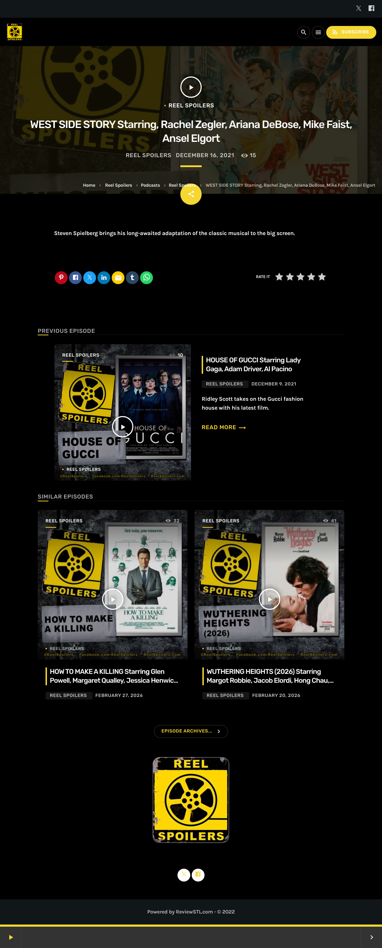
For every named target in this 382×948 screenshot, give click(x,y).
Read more (224, 427)
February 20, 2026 (276, 695)
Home (89, 185)
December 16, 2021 (205, 155)
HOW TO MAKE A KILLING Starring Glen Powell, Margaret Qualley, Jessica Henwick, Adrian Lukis (114, 680)
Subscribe (350, 32)
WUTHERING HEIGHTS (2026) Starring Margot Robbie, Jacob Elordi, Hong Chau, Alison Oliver (268, 680)
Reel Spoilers (118, 185)
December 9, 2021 (273, 384)
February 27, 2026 (119, 695)
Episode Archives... (186, 731)
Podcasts (150, 185)
